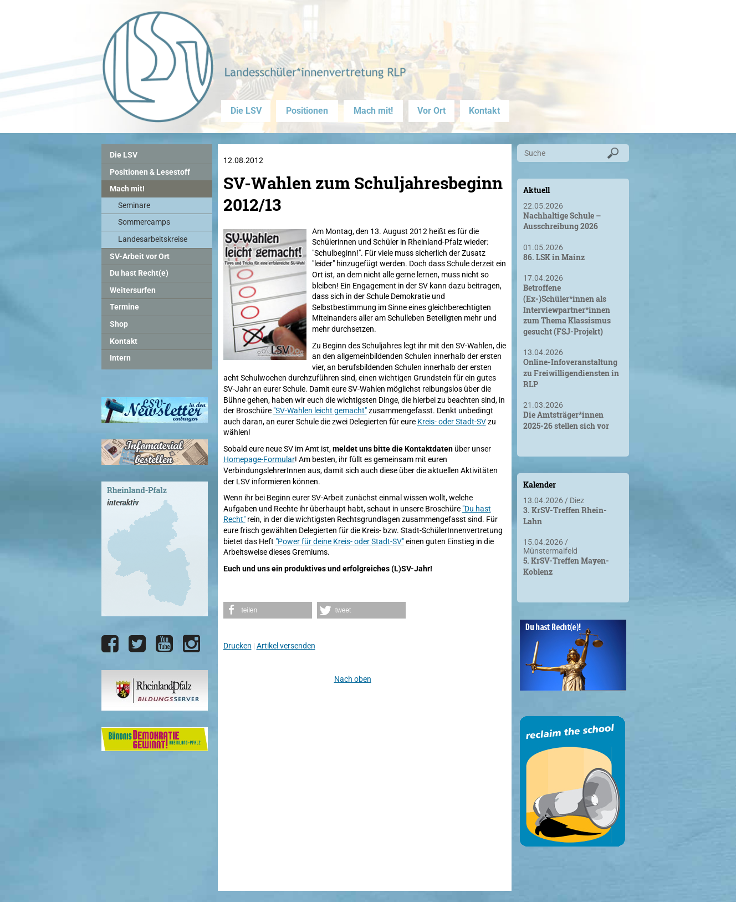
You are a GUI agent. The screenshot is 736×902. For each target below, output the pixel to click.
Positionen (307, 110)
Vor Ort (431, 110)
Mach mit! (373, 110)
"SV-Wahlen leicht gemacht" (320, 410)
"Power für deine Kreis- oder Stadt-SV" (339, 541)
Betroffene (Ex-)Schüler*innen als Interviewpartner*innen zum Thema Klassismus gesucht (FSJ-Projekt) (567, 309)
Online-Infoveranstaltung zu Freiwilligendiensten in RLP (571, 373)
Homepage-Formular (259, 459)
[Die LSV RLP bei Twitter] (137, 644)
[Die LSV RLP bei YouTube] (164, 644)
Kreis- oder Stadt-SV (451, 421)
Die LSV (246, 110)
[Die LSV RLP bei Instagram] (191, 644)
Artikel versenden (286, 645)
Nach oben (352, 679)
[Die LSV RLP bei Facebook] (110, 644)
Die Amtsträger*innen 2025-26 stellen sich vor (566, 420)
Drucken (237, 645)
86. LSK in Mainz (554, 257)
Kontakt (484, 110)
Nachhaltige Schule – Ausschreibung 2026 (562, 221)
